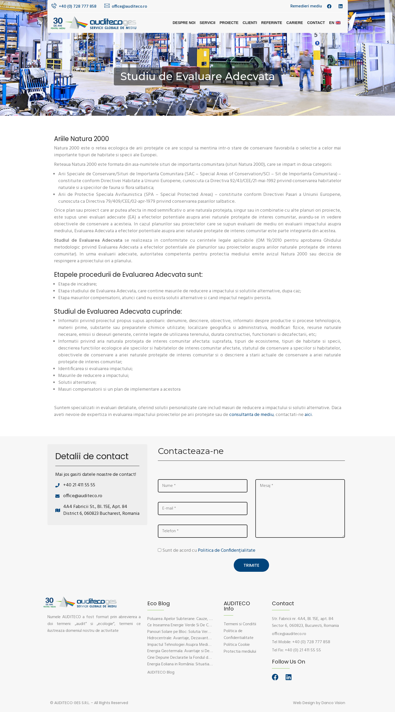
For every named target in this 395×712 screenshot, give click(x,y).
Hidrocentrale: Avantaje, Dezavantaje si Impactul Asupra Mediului (205, 637)
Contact (316, 23)
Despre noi (184, 23)
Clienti (250, 23)
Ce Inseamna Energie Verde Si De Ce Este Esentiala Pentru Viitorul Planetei (212, 625)
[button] (160, 672)
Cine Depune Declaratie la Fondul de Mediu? (185, 657)
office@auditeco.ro (129, 6)
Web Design (304, 702)
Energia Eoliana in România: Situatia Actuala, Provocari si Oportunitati (208, 663)
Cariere (294, 23)
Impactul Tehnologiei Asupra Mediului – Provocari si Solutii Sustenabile (209, 644)
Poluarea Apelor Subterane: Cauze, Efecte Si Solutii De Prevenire (203, 618)
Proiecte (229, 23)
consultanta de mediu (251, 415)
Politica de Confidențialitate (226, 550)
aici (308, 415)
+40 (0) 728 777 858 (77, 6)
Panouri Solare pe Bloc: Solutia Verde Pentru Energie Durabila (200, 631)
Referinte (271, 23)
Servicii (208, 23)
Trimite (251, 565)
